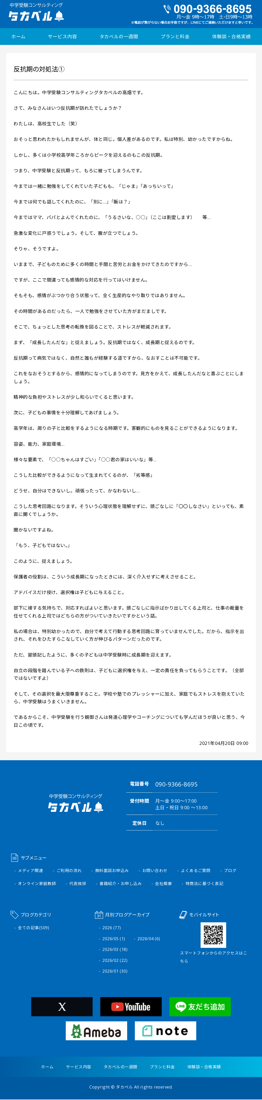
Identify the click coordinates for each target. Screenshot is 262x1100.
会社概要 (163, 883)
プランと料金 (175, 36)
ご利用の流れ (69, 870)
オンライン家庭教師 (37, 883)
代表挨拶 (77, 883)
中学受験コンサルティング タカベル (36, 12)
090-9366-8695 (176, 784)
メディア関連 (30, 870)
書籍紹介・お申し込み (121, 883)
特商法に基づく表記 (204, 883)
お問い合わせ (155, 870)
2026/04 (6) (149, 938)
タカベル (124, 1087)
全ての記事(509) (33, 927)
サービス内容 (62, 36)
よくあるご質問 (196, 870)
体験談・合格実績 (231, 36)
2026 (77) (111, 927)
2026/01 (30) (114, 971)
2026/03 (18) (114, 949)
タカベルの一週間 (119, 36)
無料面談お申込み (112, 870)
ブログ (230, 870)
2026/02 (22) (114, 960)
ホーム (18, 36)
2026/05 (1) (113, 938)
